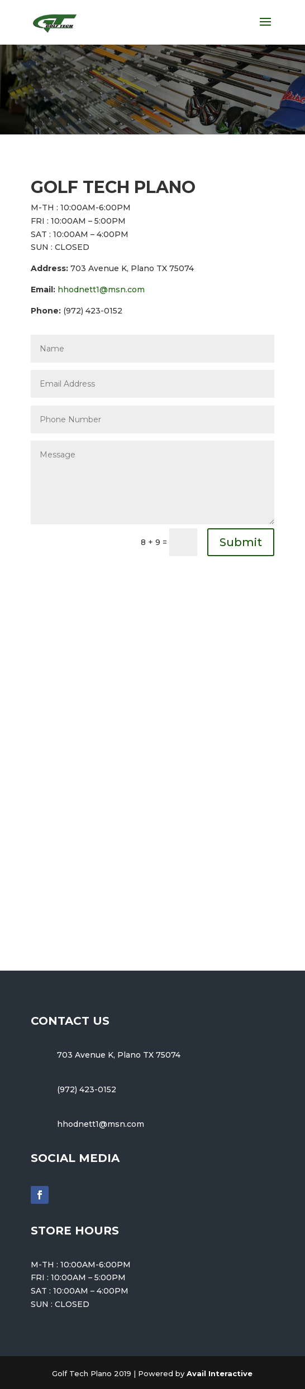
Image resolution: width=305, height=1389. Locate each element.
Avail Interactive (219, 1373)
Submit (241, 542)
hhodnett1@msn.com (101, 289)
